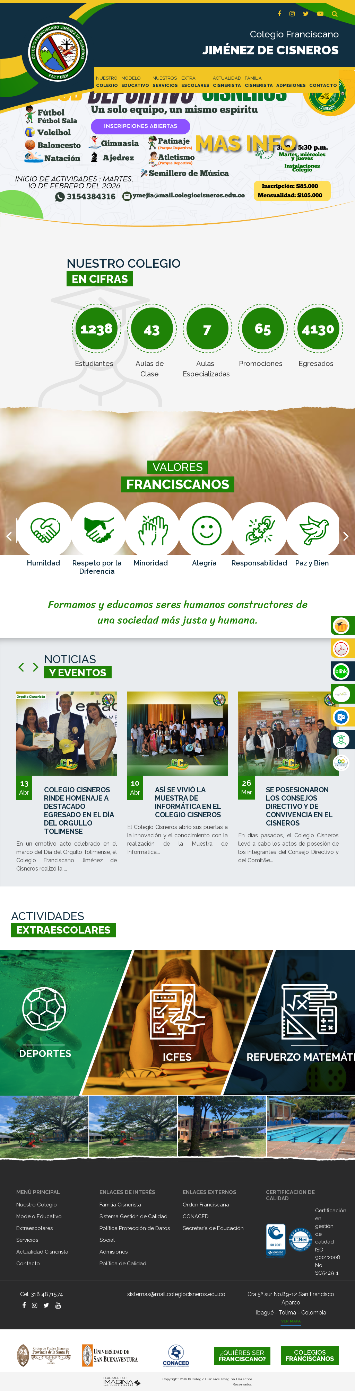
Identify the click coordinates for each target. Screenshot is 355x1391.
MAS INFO (245, 143)
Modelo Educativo (39, 1216)
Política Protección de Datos (134, 1228)
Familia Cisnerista (120, 1205)
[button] (334, 14)
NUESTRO (107, 82)
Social (107, 1240)
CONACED (196, 1216)
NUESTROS (165, 82)
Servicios (27, 1240)
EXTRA (195, 82)
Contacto (28, 1263)
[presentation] (9, 536)
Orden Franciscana (206, 1205)
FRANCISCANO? (242, 1356)
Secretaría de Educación (213, 1228)
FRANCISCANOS (310, 1355)
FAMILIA (259, 82)
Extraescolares (34, 1228)
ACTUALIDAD (227, 82)
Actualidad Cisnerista (42, 1252)
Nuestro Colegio (36, 1205)
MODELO (135, 82)
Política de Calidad (122, 1263)
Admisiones (113, 1252)
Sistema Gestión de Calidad (133, 1216)
